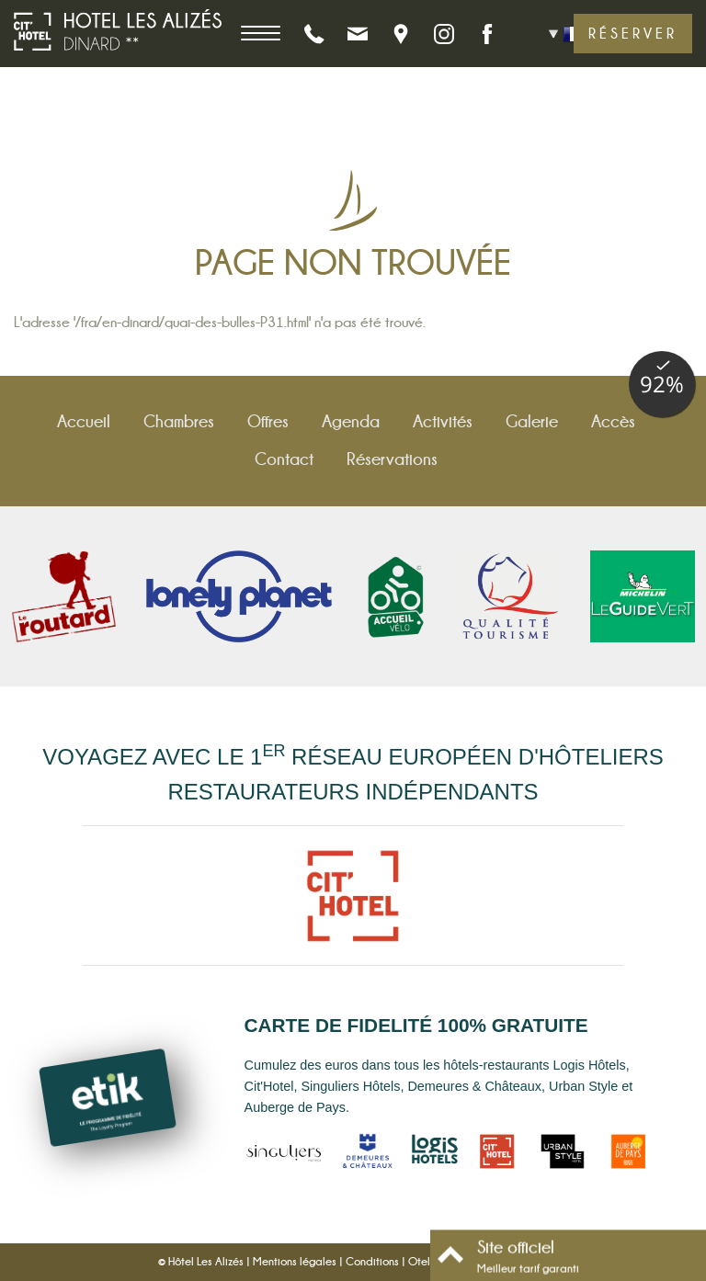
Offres (268, 421)
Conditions (372, 1261)
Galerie (532, 421)
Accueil (83, 421)
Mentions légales (294, 1261)
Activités (443, 421)
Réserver (633, 33)
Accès (613, 421)
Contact (284, 459)
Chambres (178, 421)
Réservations (392, 459)
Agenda (351, 421)
